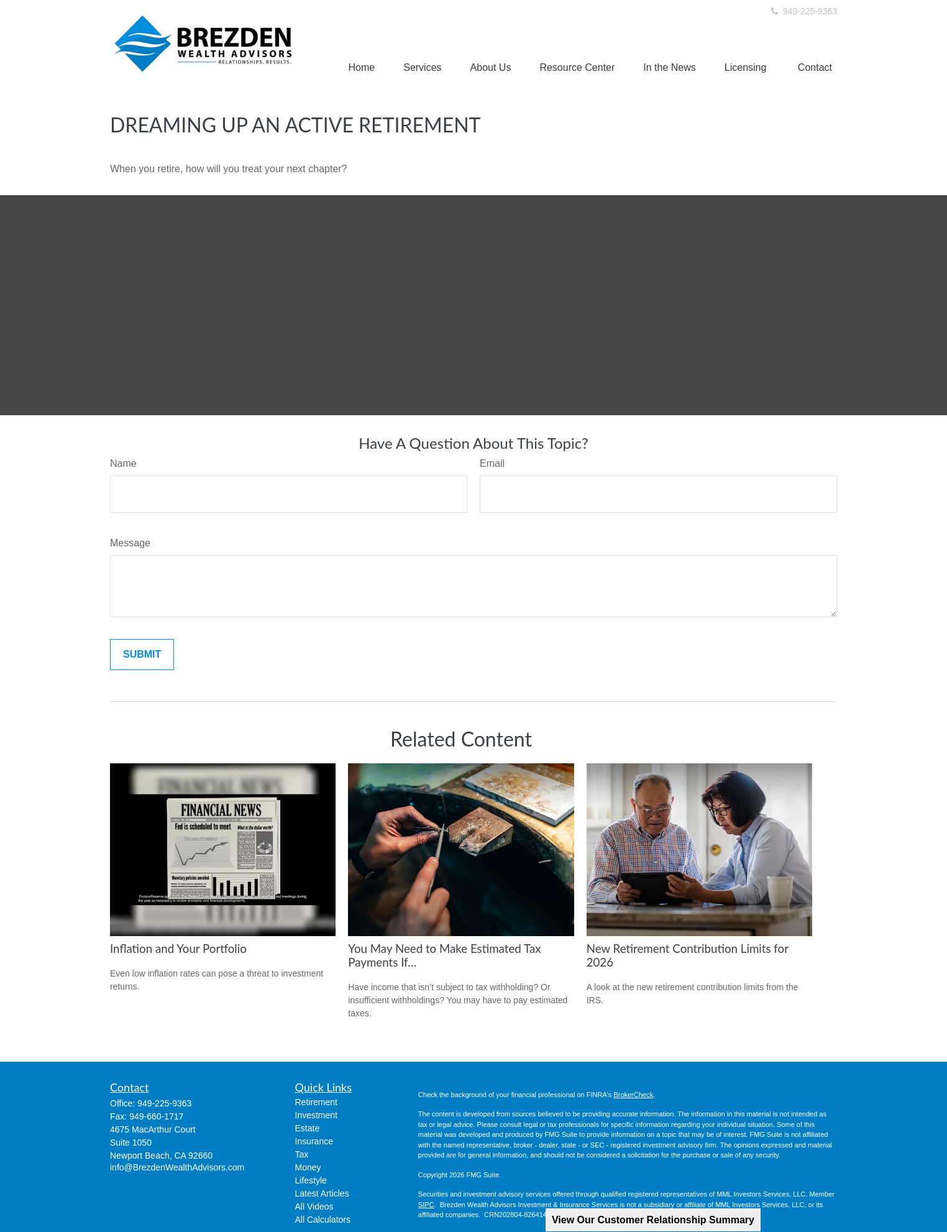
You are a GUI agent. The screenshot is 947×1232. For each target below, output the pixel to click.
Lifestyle (311, 1180)
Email (492, 463)
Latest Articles (322, 1193)
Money (308, 1167)
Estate (307, 1128)
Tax (302, 1154)
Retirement (316, 1102)
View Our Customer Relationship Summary (653, 1220)
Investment (316, 1115)
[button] (362, 67)
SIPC (426, 1204)
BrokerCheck (633, 1094)
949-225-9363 (803, 11)
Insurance (314, 1141)
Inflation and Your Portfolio (178, 948)
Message (130, 543)
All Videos (314, 1206)
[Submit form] (142, 654)
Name (123, 463)
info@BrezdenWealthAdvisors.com (177, 1167)
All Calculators (322, 1220)
